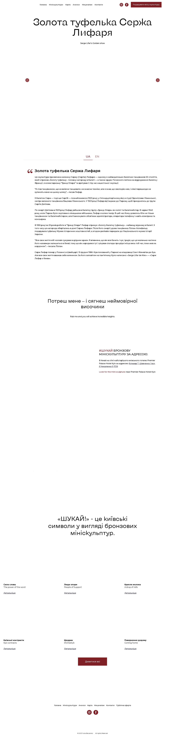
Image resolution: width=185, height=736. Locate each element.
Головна (43, 5)
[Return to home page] (25, 4)
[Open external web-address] (45, 445)
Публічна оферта (123, 705)
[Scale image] (92, 80)
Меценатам (87, 5)
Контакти (99, 5)
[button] (121, 4)
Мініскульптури (56, 5)
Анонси (76, 5)
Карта (67, 5)
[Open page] (32, 562)
